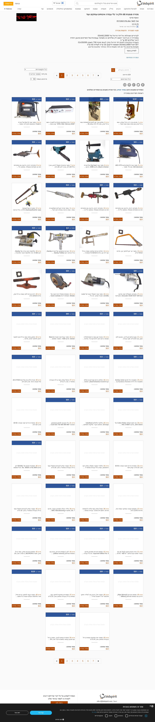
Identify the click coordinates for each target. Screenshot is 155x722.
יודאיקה (87, 9)
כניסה (17, 3)
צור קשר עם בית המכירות (128, 21)
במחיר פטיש (121, 90)
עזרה (19, 9)
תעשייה (103, 9)
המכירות (150, 9)
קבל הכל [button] (41, 713)
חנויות (142, 9)
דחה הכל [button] (17, 713)
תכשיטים (50, 9)
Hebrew (8, 9)
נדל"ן (111, 9)
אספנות (78, 9)
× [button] (150, 706)
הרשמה (8, 3)
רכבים (118, 9)
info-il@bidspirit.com (104, 701)
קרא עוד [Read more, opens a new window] (94, 712)
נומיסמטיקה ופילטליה (64, 9)
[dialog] (77, 713)
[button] (102, 719)
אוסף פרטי (134, 18)
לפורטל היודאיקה (130, 9)
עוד (42, 9)
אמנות (95, 9)
